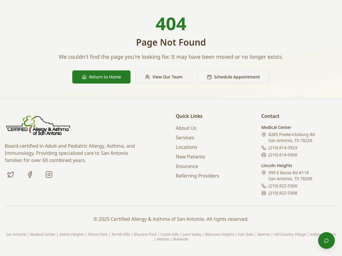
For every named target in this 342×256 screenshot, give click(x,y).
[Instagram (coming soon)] (49, 175)
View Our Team (163, 77)
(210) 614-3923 (283, 147)
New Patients (190, 156)
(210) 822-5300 (283, 186)
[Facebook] (30, 175)
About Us (186, 128)
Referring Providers (197, 175)
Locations (186, 147)
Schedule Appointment (233, 77)
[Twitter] (11, 175)
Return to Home (101, 77)
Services (185, 137)
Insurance (187, 166)
